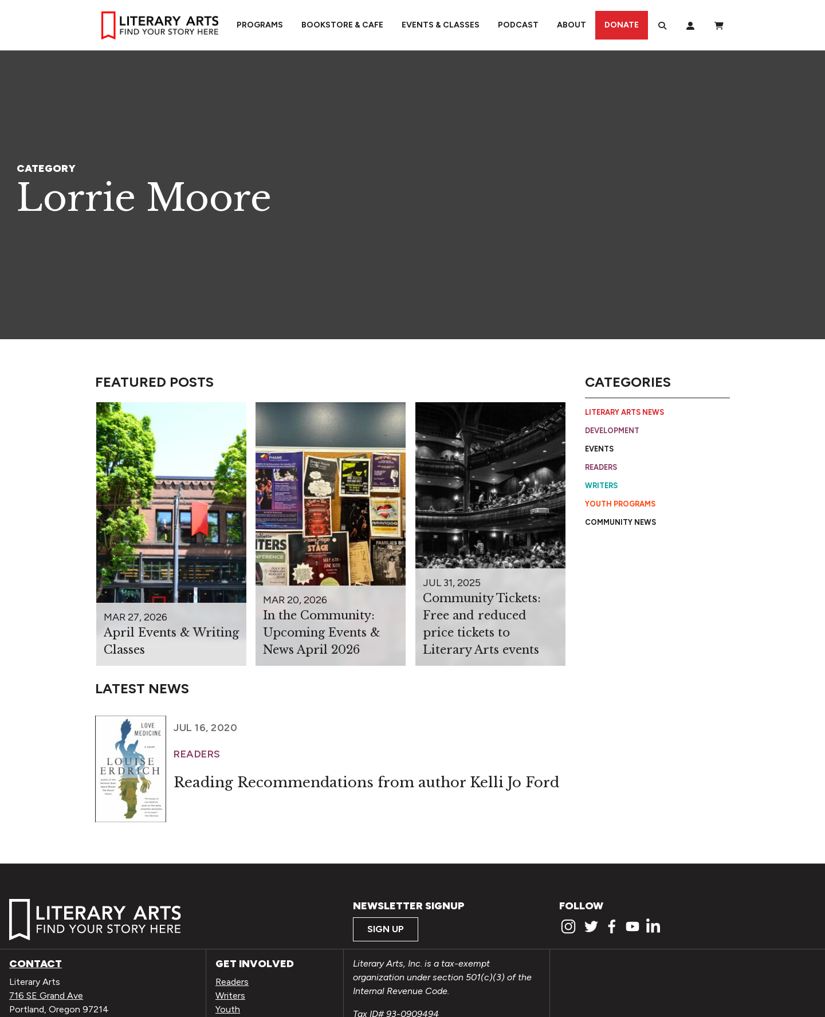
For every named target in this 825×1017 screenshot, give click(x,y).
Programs (260, 25)
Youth (227, 1009)
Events (599, 449)
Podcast (518, 25)
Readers (601, 467)
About (571, 25)
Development (612, 430)
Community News (620, 522)
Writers (601, 485)
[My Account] (690, 25)
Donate (621, 25)
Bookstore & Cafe (342, 25)
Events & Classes (441, 25)
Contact (35, 963)
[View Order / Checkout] (719, 25)
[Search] (662, 25)
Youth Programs (620, 504)
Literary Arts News (624, 412)
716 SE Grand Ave (46, 995)
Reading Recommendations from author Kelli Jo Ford (366, 782)
